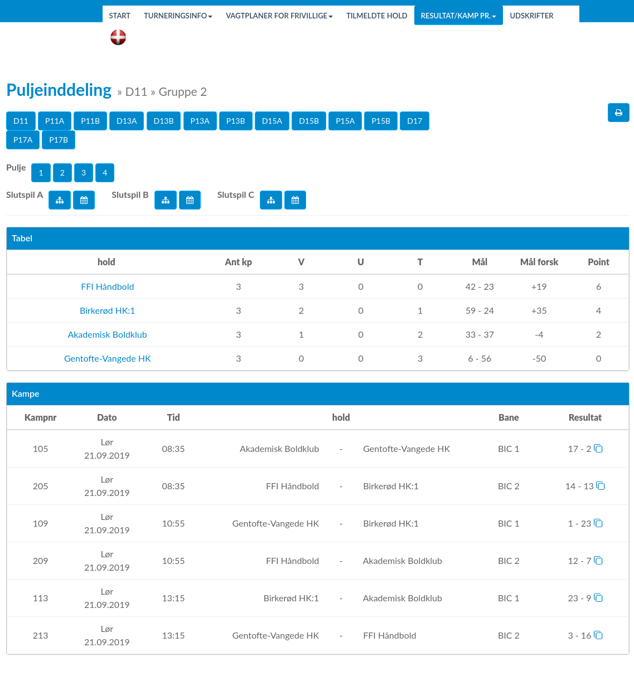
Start (120, 15)
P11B (90, 120)
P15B (380, 120)
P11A (54, 120)
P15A (345, 120)
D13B (164, 120)
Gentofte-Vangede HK (106, 358)
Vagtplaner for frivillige (279, 15)
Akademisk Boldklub (106, 334)
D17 (414, 120)
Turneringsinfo (178, 15)
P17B (58, 139)
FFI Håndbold (106, 286)
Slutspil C (235, 194)
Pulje (16, 167)
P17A (22, 139)
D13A (127, 120)
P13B (235, 120)
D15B (309, 120)
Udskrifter (531, 15)
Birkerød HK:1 (106, 310)
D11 (20, 120)
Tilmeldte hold (377, 15)
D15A (272, 120)
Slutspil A (24, 194)
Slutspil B (130, 194)
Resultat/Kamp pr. (459, 15)
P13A (200, 120)
